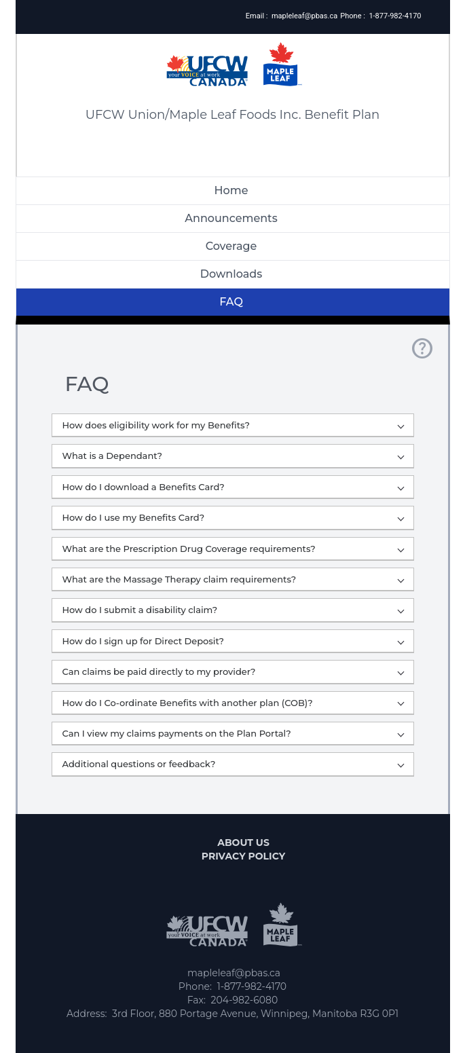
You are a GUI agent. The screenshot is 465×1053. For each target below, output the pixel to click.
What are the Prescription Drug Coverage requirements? (233, 548)
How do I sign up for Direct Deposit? (233, 640)
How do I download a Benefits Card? (233, 486)
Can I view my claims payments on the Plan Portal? (233, 733)
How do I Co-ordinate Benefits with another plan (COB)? (233, 702)
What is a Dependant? (233, 455)
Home (231, 190)
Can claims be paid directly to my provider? (233, 671)
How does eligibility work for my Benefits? (233, 425)
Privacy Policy (243, 856)
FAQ (231, 301)
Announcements (231, 218)
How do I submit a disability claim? (233, 609)
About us (243, 842)
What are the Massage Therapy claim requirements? (233, 579)
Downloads (231, 273)
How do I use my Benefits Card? (233, 517)
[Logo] (233, 53)
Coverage (231, 246)
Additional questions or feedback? (233, 763)
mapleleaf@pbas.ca (304, 16)
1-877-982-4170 (395, 16)
